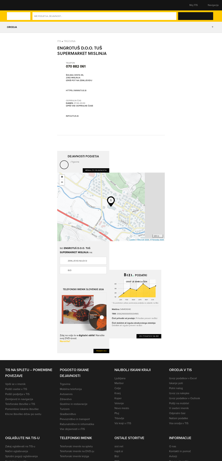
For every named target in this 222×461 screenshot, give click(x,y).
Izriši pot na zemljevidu (79, 80)
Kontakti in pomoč (180, 451)
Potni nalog (176, 388)
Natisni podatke (178, 418)
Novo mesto (121, 408)
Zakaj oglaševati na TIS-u (20, 446)
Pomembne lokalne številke (22, 409)
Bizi (69, 270)
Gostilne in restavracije (73, 404)
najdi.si (118, 451)
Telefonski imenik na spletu (76, 446)
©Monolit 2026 (143, 240)
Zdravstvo (66, 399)
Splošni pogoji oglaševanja (21, 456)
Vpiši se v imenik (15, 384)
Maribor (119, 383)
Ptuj (116, 413)
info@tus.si (72, 116)
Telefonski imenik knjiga (74, 456)
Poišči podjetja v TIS (17, 394)
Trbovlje (119, 418)
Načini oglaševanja (16, 451)
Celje (117, 388)
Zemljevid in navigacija (19, 399)
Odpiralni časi (177, 413)
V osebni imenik (179, 408)
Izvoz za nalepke (179, 393)
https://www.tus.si (76, 90)
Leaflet (132, 240)
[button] (11, 5)
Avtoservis (66, 394)
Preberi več (101, 351)
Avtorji (173, 456)
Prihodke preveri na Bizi (146, 318)
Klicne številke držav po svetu (23, 414)
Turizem (65, 409)
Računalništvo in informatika (77, 424)
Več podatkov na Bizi (149, 336)
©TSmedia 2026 (157, 240)
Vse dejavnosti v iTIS (72, 429)
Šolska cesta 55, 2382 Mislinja (75, 76)
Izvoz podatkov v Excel (183, 378)
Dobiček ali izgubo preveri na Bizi (127, 325)
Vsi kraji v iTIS (122, 423)
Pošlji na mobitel (179, 403)
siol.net (118, 446)
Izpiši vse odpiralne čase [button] (79, 106)
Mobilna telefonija (71, 389)
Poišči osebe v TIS (16, 389)
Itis (59, 41)
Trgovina (69, 41)
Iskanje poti (176, 383)
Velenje (119, 403)
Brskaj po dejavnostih (96, 170)
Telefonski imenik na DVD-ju (77, 451)
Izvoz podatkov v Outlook (184, 398)
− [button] (62, 182)
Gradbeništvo (68, 414)
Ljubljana (119, 378)
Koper (118, 398)
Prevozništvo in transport (75, 419)
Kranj (117, 393)
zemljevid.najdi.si (77, 260)
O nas (172, 446)
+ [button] (62, 177)
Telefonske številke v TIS (20, 404)
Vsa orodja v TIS (178, 423)
